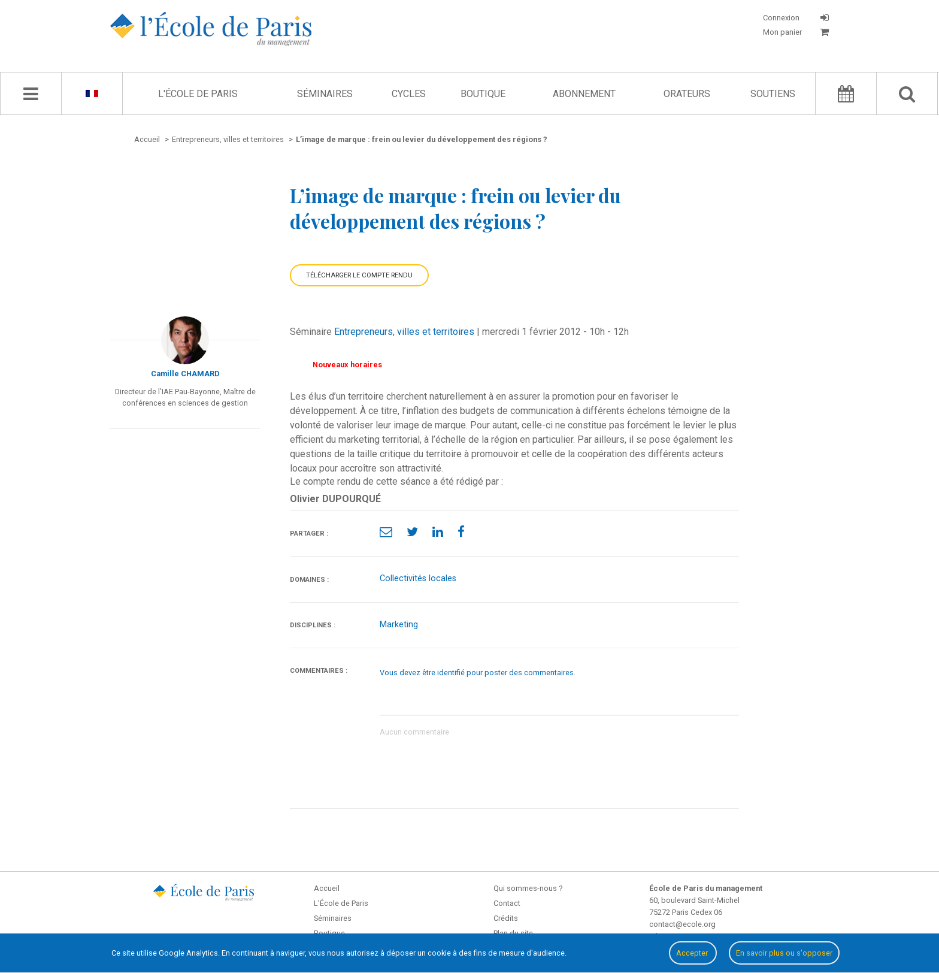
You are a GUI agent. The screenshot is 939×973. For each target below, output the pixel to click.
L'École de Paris (198, 93)
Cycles (409, 93)
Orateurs (687, 93)
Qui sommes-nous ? (527, 888)
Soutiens (772, 93)
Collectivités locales (418, 578)
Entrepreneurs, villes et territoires (404, 331)
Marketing (399, 625)
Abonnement (584, 93)
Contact (506, 903)
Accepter (693, 952)
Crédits (505, 918)
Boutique (483, 93)
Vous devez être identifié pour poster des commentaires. (477, 672)
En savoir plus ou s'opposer (784, 952)
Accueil (327, 888)
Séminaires (325, 93)
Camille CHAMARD (185, 373)
